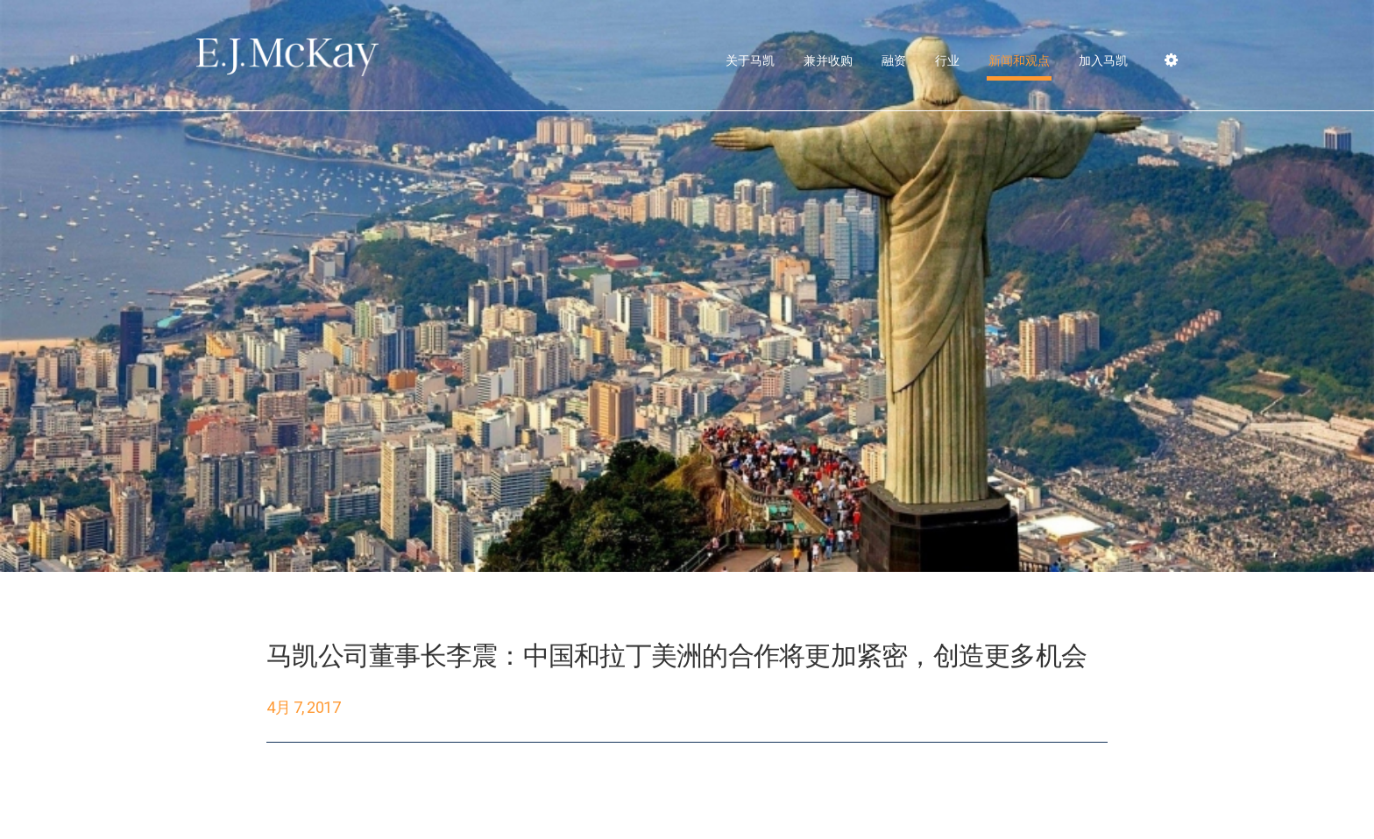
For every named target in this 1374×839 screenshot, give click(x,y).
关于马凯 (750, 60)
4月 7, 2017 (303, 707)
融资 (894, 60)
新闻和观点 (1019, 60)
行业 (947, 60)
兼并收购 (828, 60)
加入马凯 (1103, 60)
